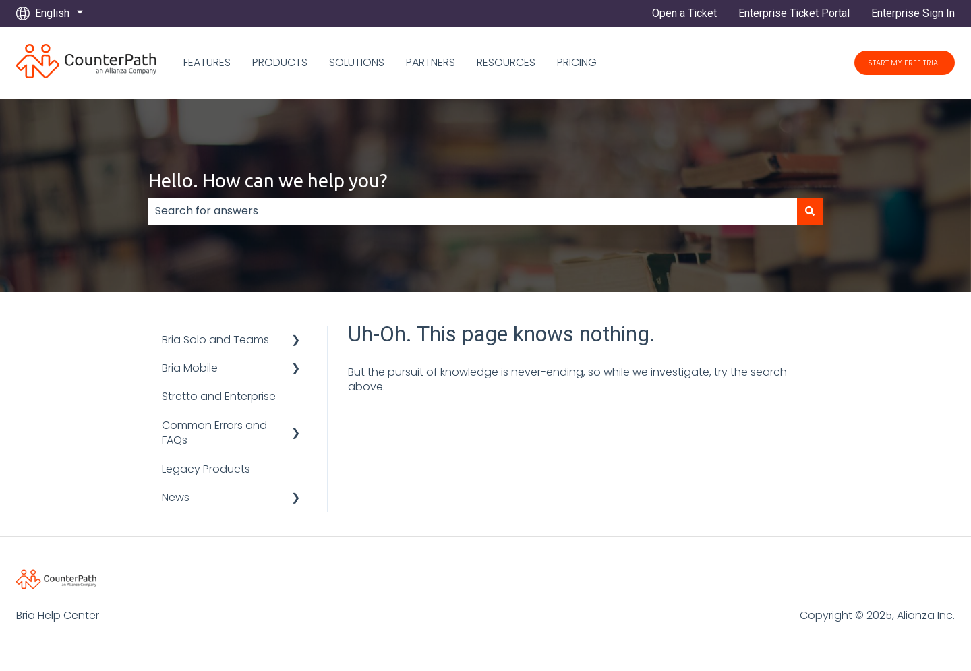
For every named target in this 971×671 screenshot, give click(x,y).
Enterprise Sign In (913, 13)
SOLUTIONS (356, 62)
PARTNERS (430, 62)
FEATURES (207, 62)
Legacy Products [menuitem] (206, 469)
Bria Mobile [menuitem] (190, 368)
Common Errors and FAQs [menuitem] (214, 432)
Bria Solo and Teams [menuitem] (215, 339)
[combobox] (472, 211)
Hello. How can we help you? (267, 180)
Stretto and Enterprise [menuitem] (219, 396)
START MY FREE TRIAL (904, 62)
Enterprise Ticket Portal (794, 13)
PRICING (577, 62)
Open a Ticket (684, 13)
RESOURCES (506, 62)
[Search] (810, 211)
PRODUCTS (279, 62)
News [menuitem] (175, 497)
